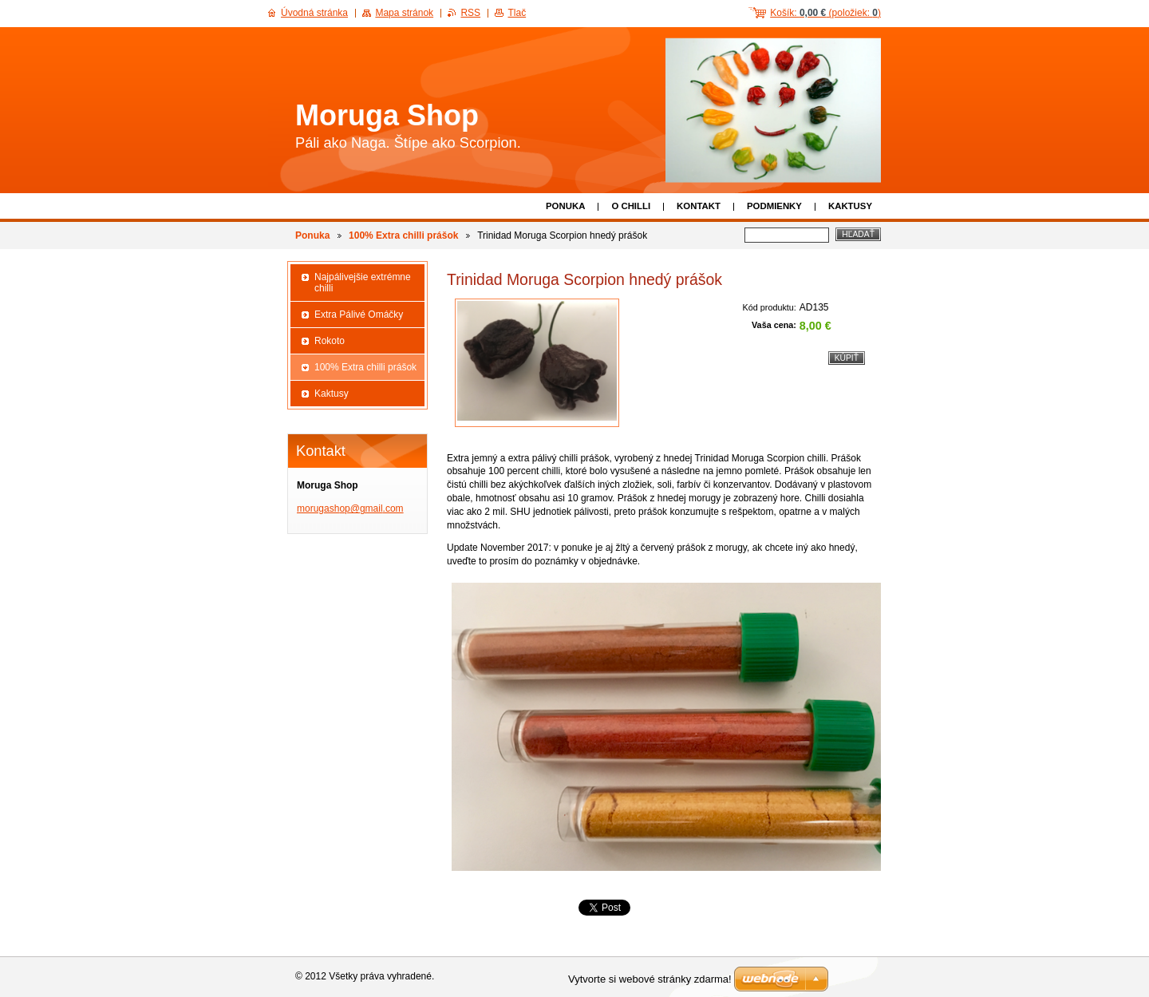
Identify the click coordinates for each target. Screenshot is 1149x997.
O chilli (630, 206)
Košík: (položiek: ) (825, 12)
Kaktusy (850, 206)
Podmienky (774, 206)
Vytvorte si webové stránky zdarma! (650, 979)
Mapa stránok (404, 12)
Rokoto (329, 340)
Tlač (516, 12)
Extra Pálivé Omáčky (358, 314)
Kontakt (699, 206)
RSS (470, 12)
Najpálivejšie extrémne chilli (362, 282)
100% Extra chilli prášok (403, 235)
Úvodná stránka (314, 12)
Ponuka (565, 206)
